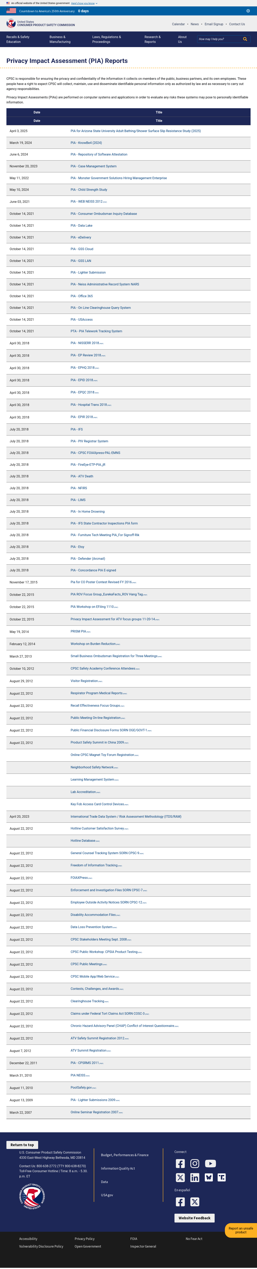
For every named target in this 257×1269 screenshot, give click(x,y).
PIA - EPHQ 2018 (83, 368)
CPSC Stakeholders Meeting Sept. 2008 (99, 939)
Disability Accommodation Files (93, 915)
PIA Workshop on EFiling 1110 (92, 607)
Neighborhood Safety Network (92, 767)
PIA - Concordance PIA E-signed (93, 570)
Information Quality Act (118, 1168)
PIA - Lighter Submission (88, 272)
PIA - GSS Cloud (82, 249)
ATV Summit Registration (88, 1050)
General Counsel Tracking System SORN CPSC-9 (105, 853)
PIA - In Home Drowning (88, 511)
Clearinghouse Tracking (87, 1001)
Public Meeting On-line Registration (96, 718)
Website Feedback (194, 1219)
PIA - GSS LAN (81, 261)
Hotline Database (83, 841)
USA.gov (107, 1195)
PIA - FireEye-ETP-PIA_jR (88, 465)
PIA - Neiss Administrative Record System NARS (105, 284)
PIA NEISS (78, 1075)
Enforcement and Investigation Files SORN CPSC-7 (107, 890)
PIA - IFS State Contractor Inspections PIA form (105, 523)
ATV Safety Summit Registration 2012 (97, 1038)
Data (104, 1182)
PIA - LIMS (78, 500)
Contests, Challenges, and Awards (95, 989)
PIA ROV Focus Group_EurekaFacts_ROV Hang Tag (107, 594)
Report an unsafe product (242, 1226)
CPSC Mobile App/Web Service (93, 976)
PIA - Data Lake (81, 225)
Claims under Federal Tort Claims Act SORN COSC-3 (108, 1013)
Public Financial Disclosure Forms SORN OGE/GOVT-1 (109, 730)
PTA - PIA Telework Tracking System (96, 331)
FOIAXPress (79, 878)
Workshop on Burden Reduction (93, 644)
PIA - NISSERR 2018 (85, 343)
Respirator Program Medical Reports (96, 693)
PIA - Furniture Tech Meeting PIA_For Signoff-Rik (105, 535)
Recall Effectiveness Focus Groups (95, 705)
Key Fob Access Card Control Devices (97, 804)
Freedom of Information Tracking (94, 865)
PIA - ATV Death (82, 476)
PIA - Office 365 (82, 296)
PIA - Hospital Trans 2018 (89, 405)
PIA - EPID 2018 (82, 380)
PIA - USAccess (82, 319)
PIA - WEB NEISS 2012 (86, 201)
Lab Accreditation (83, 792)
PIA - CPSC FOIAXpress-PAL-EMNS (95, 453)
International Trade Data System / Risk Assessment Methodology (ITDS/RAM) (126, 816)
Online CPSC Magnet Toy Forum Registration (102, 755)
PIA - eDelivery (81, 237)
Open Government (88, 1247)
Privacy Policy (85, 1240)
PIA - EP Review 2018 (86, 355)
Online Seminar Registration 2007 (94, 1112)
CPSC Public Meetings (87, 964)
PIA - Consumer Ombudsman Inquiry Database (104, 214)
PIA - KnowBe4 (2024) (86, 143)
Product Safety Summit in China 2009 (97, 742)
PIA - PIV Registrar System (89, 441)
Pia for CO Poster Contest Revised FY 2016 (101, 582)
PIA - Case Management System (94, 166)
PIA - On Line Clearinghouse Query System (101, 308)
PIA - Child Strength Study (89, 190)
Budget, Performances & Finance (124, 1155)
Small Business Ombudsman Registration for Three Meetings (114, 656)
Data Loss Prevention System (91, 927)
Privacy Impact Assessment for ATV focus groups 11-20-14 (113, 619)
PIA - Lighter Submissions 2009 (93, 1100)
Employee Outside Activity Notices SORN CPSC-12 (106, 902)
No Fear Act (194, 1240)
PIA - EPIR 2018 (82, 417)
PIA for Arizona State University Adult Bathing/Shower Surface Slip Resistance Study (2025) (136, 131)
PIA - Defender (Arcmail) (88, 559)
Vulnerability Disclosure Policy (41, 1247)
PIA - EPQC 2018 (82, 392)
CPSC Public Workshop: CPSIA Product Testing (104, 952)
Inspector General (143, 1247)
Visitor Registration (84, 681)
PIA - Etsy (77, 547)
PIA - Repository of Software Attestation (99, 154)
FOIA (133, 1240)
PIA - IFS (77, 429)
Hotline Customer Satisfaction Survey (97, 828)
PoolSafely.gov (81, 1087)
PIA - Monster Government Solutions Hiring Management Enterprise (119, 178)
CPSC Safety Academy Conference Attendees (103, 668)
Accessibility (28, 1240)
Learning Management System (92, 779)
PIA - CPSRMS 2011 (85, 1063)
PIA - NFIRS (79, 488)
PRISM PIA (78, 631)
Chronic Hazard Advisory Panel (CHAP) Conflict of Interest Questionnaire (122, 1026)
